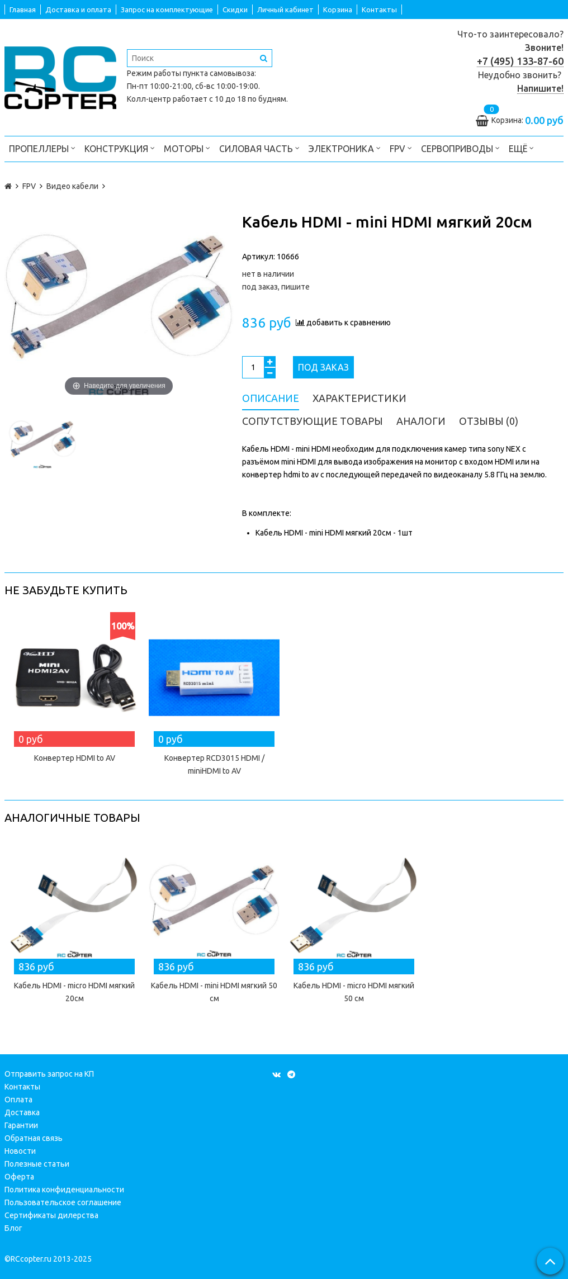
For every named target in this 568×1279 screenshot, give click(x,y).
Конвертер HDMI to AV (74, 758)
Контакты (379, 9)
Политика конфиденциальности (64, 1189)
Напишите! (540, 88)
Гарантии (21, 1125)
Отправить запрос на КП (49, 1073)
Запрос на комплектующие (167, 9)
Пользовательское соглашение (62, 1202)
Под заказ (323, 367)
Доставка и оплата (78, 9)
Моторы (187, 148)
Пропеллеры (42, 148)
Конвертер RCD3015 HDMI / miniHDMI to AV (214, 764)
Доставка (22, 1112)
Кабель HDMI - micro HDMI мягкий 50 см (354, 992)
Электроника (345, 148)
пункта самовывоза (218, 73)
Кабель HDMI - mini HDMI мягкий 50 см (214, 992)
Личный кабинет (285, 9)
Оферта (19, 1176)
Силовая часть (259, 148)
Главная (23, 9)
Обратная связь (33, 1138)
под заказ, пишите (276, 286)
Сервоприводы (460, 148)
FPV (401, 148)
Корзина (337, 9)
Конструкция (119, 148)
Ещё (521, 148)
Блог (13, 1228)
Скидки (235, 9)
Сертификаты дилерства (51, 1215)
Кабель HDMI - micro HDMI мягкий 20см (74, 992)
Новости (20, 1151)
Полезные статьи (36, 1163)
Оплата (18, 1099)
